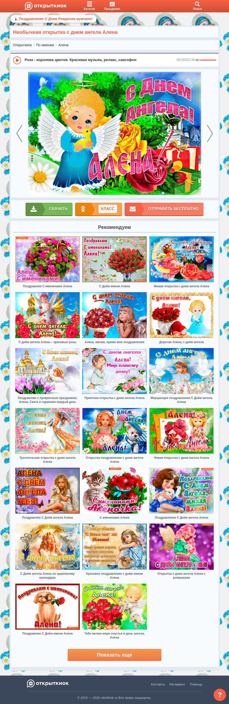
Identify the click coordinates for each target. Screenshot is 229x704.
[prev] (19, 133)
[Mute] (197, 60)
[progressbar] (208, 60)
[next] (210, 133)
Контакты (158, 684)
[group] (115, 60)
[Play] (17, 60)
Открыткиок (22, 45)
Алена (63, 45)
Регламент (177, 684)
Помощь (196, 684)
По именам (45, 45)
